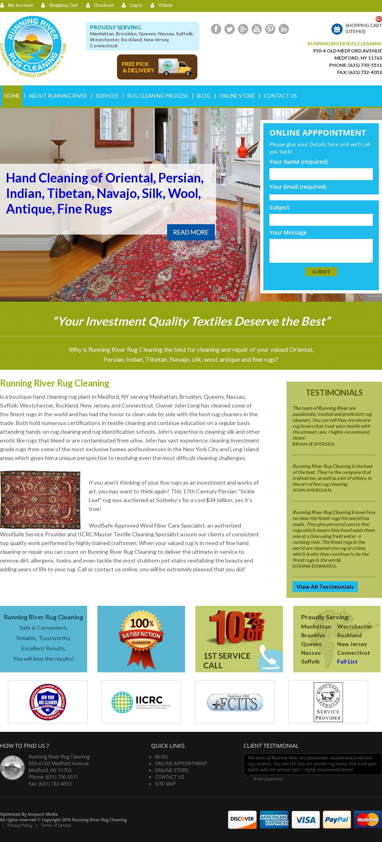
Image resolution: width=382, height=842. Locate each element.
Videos (165, 5)
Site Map (165, 783)
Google (243, 29)
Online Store (237, 96)
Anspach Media (42, 814)
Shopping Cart (63, 5)
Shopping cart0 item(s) (363, 28)
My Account (20, 5)
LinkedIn (284, 29)
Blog (203, 96)
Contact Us (280, 96)
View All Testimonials (325, 586)
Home (12, 96)
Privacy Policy (19, 825)
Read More (191, 232)
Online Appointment (181, 763)
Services (107, 96)
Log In (136, 5)
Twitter (229, 29)
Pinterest (270, 29)
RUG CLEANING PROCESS (157, 96)
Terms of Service (56, 825)
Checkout (104, 5)
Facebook (216, 29)
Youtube (256, 29)
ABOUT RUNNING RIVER (58, 96)
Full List (347, 661)
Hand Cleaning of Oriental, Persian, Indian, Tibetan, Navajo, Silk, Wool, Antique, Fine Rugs (105, 193)
